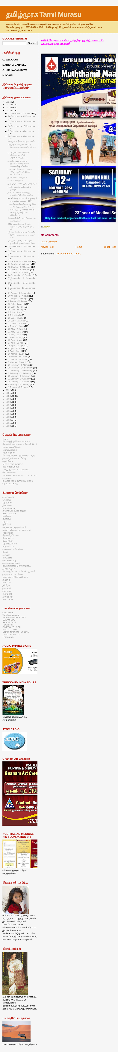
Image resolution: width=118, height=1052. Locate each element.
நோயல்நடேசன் (10, 535)
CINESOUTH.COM (11, 627)
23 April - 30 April (16, 343)
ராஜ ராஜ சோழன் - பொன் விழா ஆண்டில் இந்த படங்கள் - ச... (19, 171)
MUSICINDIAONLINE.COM (15, 632)
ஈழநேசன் (7, 541)
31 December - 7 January (20, 113)
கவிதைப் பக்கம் (10, 466)
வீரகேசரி (7, 557)
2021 (8, 393)
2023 (8, 110)
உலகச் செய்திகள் (15, 180)
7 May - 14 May (15, 337)
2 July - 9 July (15, 315)
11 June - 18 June (16, 323)
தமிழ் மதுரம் (8, 568)
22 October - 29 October (19, 264)
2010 (8, 426)
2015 (8, 411)
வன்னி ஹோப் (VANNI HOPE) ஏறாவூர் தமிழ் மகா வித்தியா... (21, 212)
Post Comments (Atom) (68, 253)
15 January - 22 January (19, 381)
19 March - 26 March (18, 357)
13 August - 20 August (18, 298)
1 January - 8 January (18, 387)
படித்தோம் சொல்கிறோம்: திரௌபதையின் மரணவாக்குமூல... (19, 155)
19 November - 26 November (21, 246)
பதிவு (5, 521)
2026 (8, 102)
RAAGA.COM (9, 622)
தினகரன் (6, 588)
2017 (8, 405)
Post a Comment (49, 242)
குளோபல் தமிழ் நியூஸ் (14, 510)
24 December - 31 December (21, 116)
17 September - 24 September (22, 278)
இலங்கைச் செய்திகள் (17, 177)
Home (78, 246)
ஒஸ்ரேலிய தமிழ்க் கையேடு (16, 530)
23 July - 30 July (16, 307)
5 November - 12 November (21, 256)
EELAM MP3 (8, 620)
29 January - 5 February (19, 376)
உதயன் (6, 555)
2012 (8, 420)
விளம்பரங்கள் (9, 450)
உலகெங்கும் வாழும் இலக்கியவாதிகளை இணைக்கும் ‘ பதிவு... (18, 163)
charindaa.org (9, 560)
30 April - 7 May (15, 340)
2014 (8, 414)
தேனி (5, 552)
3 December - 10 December (21, 131)
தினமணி (7, 594)
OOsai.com (7, 612)
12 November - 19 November (21, 251)
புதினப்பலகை (9, 543)
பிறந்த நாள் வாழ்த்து (12, 464)
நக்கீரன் (6, 585)
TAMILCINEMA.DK (11, 634)
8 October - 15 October (19, 269)
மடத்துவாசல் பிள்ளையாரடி (16, 565)
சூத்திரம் (6, 518)
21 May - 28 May (16, 332)
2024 (8, 107)
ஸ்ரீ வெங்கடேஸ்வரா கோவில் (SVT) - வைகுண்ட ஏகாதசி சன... (21, 235)
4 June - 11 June (16, 326)
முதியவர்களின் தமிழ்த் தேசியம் (22, 184)
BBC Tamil (7, 599)
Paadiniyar (7, 533)
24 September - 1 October (20, 275)
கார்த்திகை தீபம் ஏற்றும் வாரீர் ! (21, 141)
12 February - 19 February (20, 370)
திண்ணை (7, 505)
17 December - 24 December (21, 121)
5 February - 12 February (20, 373)
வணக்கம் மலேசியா (12, 549)
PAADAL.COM (9, 629)
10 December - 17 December (21, 126)
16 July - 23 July (16, 310)
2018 (8, 402)
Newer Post (47, 246)
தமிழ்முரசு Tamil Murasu (43, 14)
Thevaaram (7, 637)
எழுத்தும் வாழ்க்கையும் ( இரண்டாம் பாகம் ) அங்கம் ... (21, 147)
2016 (8, 408)
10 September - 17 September (22, 283)
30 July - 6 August (16, 304)
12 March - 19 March (18, 359)
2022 (8, 390)
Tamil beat (7, 624)
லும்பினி (6, 524)
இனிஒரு (6, 516)
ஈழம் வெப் (8, 546)
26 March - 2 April (16, 354)
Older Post (110, 246)
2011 (8, 423)
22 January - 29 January (19, 379)
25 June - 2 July (16, 318)
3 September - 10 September (21, 288)
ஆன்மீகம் (7, 461)
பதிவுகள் (7, 502)
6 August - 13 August (18, 301)
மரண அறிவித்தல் (11, 447)
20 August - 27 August (18, 296)
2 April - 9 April (15, 351)
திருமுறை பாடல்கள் (12, 574)
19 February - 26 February (20, 368)
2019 (8, 399)
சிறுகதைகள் (8, 452)
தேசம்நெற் (7, 538)
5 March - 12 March (17, 362)
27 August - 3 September (20, 293)
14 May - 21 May (16, 334)
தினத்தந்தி (7, 596)
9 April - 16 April (15, 348)
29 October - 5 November (20, 261)
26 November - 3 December (21, 136)
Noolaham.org (9, 508)
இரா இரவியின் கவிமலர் (15, 577)
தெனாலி (6, 500)
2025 (8, 104)
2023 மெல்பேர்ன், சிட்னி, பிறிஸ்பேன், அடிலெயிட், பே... (20, 226)
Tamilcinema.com (10, 615)
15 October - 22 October (19, 267)
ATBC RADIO (9, 513)
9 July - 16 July (15, 312)
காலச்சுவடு (8, 497)
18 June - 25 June (16, 321)
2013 (8, 417)
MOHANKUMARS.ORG (14, 617)
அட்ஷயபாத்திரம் (11, 563)
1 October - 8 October (18, 272)
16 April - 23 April (16, 345)
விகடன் (6, 582)
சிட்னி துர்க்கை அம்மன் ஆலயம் (18, 571)
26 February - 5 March (18, 365)
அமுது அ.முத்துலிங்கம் (14, 527)
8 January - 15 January (19, 384)
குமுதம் (6, 580)
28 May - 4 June (16, 329)
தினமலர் (6, 591)
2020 (8, 396)
